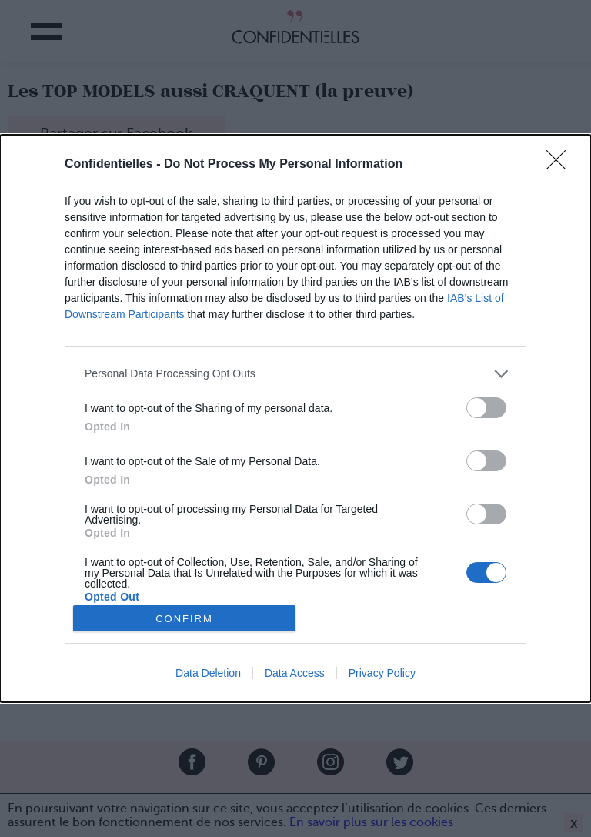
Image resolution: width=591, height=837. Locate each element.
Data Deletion (208, 673)
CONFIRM (184, 618)
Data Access (295, 673)
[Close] (561, 164)
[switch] (486, 407)
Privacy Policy (382, 673)
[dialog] (295, 418)
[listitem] (295, 374)
